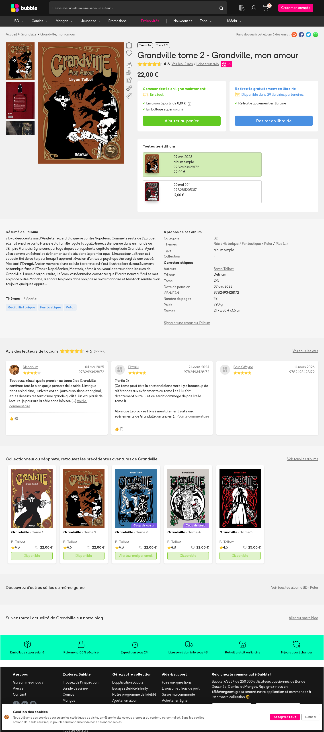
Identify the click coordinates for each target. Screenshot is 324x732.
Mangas (64, 22)
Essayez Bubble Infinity (130, 663)
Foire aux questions (177, 657)
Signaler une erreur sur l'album (187, 297)
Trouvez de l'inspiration (80, 657)
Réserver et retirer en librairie (184, 680)
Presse (18, 663)
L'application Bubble (128, 657)
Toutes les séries (76, 698)
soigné (178, 110)
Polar (268, 218)
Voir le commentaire (193, 390)
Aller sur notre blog (303, 592)
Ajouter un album (125, 674)
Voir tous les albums (302, 433)
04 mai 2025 (94, 341)
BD (19, 22)
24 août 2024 (199, 341)
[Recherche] (132, 8)
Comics (40, 22)
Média (234, 22)
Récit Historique (226, 218)
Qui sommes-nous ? (28, 657)
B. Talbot (18, 516)
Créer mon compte (295, 8)
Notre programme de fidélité (134, 668)
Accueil (11, 35)
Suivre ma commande (178, 668)
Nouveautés (183, 22)
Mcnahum (30, 341)
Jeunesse (91, 22)
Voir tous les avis (305, 325)
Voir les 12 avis (182, 65)
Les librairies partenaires (131, 699)
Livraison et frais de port (181, 663)
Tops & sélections (77, 692)
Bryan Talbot (224, 243)
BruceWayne (243, 341)
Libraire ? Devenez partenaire (135, 693)
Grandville (29, 35)
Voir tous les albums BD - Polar (294, 561)
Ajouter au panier (182, 121)
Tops (206, 22)
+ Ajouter (31, 272)
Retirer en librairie (274, 121)
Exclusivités (150, 22)
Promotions (118, 22)
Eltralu (133, 341)
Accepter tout (285, 717)
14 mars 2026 (305, 341)
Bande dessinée (75, 663)
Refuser (310, 717)
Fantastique (251, 218)
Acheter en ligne (175, 674)
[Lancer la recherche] (221, 8)
